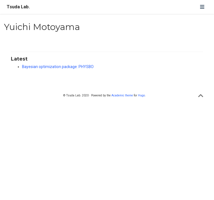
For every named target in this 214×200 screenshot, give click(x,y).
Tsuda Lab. (18, 6)
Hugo (141, 95)
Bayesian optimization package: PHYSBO (58, 66)
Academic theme (122, 95)
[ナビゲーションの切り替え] (202, 7)
